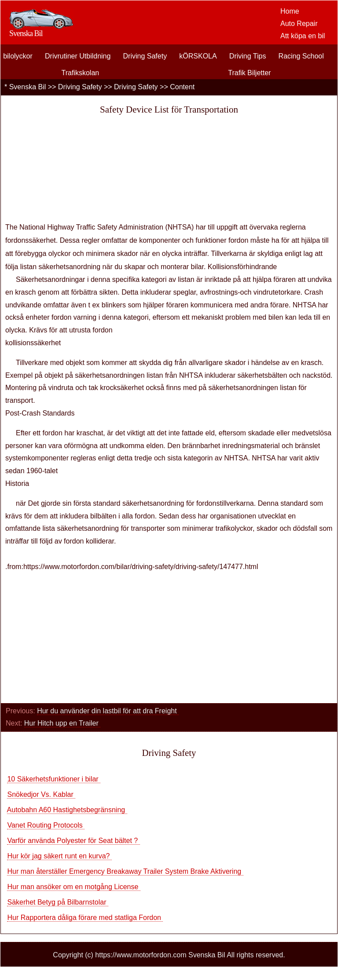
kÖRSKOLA (198, 56)
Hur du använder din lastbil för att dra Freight (108, 711)
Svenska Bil (27, 87)
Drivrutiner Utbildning (77, 56)
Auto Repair (299, 23)
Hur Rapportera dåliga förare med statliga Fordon (85, 917)
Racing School (301, 56)
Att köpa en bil (302, 36)
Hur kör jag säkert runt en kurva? (59, 856)
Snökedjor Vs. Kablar (41, 794)
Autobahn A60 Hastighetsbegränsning (67, 810)
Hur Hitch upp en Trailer (62, 723)
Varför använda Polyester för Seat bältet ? (73, 840)
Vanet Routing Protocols (45, 825)
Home (289, 11)
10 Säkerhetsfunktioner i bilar (53, 779)
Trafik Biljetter (249, 73)
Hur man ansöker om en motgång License (73, 886)
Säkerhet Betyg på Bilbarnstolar (57, 902)
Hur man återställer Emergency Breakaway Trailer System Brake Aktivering (125, 871)
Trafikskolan (80, 73)
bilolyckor (18, 56)
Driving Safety (145, 56)
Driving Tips (247, 56)
